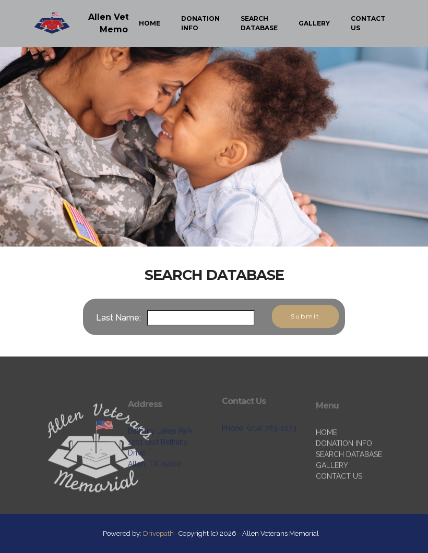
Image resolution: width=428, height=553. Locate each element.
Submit (305, 316)
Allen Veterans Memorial (120, 23)
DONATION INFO (200, 23)
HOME (149, 23)
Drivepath (158, 533)
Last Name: (120, 318)
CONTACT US (368, 23)
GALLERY (314, 23)
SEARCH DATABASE (259, 23)
